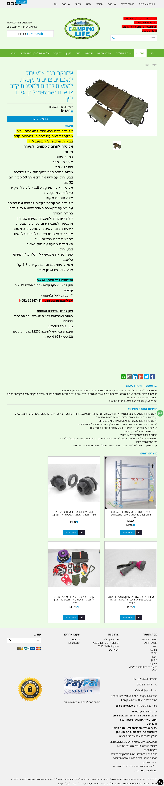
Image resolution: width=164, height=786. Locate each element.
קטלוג (147, 64)
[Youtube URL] (12, 4)
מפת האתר (150, 622)
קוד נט (77, 784)
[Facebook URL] (20, 4)
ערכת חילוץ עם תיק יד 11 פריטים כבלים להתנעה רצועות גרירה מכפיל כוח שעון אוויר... (133, 587)
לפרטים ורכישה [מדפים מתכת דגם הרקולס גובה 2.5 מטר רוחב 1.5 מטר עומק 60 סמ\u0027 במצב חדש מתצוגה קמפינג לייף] (130, 526)
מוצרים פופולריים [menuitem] (123, 53)
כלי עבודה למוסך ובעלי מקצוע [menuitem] (34, 53)
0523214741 (105, 634)
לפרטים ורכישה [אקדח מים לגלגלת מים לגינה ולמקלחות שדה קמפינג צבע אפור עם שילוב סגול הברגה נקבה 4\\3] (27, 526)
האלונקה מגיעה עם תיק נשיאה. (49, 244)
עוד (13, 53)
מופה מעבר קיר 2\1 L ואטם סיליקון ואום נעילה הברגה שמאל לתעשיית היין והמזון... (82, 508)
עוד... (37, 622)
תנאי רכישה (113, 637)
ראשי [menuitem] (151, 53)
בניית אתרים (70, 784)
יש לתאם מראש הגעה (57, 300)
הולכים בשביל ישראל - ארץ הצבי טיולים (82, 690)
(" (72, 295)
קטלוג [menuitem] (140, 53)
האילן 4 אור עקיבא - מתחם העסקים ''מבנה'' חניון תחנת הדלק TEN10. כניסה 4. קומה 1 (134, 686)
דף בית (154, 64)
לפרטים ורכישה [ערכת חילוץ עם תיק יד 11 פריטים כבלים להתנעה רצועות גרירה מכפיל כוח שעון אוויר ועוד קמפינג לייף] (130, 605)
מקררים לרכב (27, 767)
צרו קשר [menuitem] (57, 53)
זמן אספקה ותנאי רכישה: (141, 385)
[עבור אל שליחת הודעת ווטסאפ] (160, 413)
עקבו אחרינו (72, 622)
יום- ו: (134, 712)
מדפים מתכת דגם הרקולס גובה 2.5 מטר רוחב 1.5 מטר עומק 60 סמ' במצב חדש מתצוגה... (134, 508)
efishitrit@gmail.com (146, 678)
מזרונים (16, 767)
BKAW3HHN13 (57, 106)
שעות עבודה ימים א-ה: (136, 694)
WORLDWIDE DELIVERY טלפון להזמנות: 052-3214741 (22, 24)
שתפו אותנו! (74, 631)
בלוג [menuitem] (78, 53)
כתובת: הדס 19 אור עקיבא (106, 631)
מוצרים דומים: (148, 453)
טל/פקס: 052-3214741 (145, 667)
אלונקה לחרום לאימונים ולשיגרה (48, 146)
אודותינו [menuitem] (89, 53)
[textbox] (133, 714)
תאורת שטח (41, 767)
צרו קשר (113, 622)
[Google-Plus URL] (16, 4)
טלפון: (116, 634)
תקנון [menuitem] (68, 53)
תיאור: (69, 126)
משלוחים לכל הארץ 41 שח (55, 280)
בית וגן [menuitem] (78, 4)
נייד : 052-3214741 (147, 672)
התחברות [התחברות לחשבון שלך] (21, 1)
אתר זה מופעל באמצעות (82, 784)
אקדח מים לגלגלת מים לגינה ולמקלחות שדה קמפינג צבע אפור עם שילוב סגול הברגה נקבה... (30, 508)
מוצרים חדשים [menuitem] (104, 53)
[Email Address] (8, 4)
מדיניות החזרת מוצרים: (142, 409)
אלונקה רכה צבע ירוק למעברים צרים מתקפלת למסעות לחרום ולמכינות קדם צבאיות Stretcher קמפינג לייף (41, 86)
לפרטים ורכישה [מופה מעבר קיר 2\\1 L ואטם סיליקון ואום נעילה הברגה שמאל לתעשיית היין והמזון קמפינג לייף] (79, 526)
